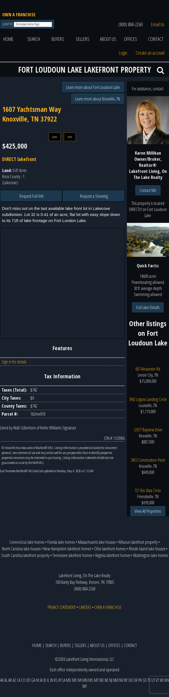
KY (59, 680)
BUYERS (57, 39)
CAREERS (85, 607)
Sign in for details (14, 362)
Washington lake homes (150, 555)
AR (10, 680)
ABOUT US (108, 39)
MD (68, 680)
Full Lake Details (147, 307)
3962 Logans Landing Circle (148, 399)
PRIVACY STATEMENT (62, 607)
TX (149, 680)
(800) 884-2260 (130, 24)
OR (135, 680)
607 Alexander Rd (147, 369)
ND (101, 680)
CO (23, 680)
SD (145, 680)
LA (63, 680)
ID (44, 680)
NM (115, 680)
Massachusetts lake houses (97, 542)
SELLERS (82, 39)
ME (74, 680)
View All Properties (148, 511)
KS (56, 680)
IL (48, 680)
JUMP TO (7, 24)
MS (90, 680)
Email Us (158, 24)
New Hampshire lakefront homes (67, 549)
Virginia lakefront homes (112, 555)
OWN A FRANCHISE (19, 15)
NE (106, 680)
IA (41, 680)
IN (51, 680)
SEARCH (33, 39)
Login (123, 52)
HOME (8, 39)
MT (96, 680)
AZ (14, 680)
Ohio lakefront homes (110, 549)
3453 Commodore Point (148, 460)
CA (18, 680)
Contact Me (148, 190)
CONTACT (155, 39)
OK (130, 680)
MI (79, 680)
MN (85, 680)
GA (33, 680)
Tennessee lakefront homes (72, 555)
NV (121, 680)
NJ (110, 680)
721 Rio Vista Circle (148, 490)
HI (37, 680)
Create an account (150, 52)
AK (2, 680)
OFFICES (130, 39)
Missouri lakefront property (138, 542)
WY (84, 686)
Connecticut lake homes (26, 542)
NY (125, 680)
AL (5, 680)
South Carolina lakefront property (25, 555)
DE (28, 680)
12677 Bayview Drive (147, 430)
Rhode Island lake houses (147, 549)
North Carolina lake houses (21, 549)
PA (140, 680)
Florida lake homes (61, 542)
